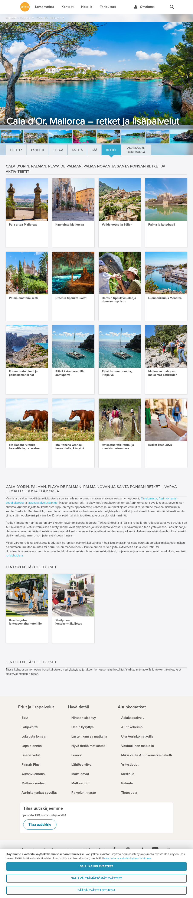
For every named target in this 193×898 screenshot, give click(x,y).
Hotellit (37, 150)
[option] (96, 75)
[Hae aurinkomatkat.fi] (172, 7)
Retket (111, 150)
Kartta (77, 150)
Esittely (16, 150)
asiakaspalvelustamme (43, 503)
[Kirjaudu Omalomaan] (144, 7)
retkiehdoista (14, 555)
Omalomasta (149, 498)
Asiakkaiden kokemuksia (136, 150)
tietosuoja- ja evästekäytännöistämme (126, 858)
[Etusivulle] (25, 6)
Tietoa (58, 150)
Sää (94, 150)
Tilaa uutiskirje (40, 824)
